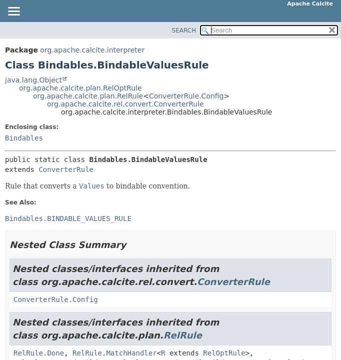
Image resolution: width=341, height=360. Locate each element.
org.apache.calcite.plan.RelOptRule (80, 88)
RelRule (183, 335)
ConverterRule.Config (186, 96)
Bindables (24, 138)
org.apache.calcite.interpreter (92, 50)
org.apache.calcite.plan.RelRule (88, 96)
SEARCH (184, 30)
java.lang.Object (33, 80)
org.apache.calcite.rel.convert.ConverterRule (125, 104)
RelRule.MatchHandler (114, 353)
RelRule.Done (39, 353)
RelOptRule (224, 353)
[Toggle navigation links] (13, 12)
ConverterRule (66, 170)
